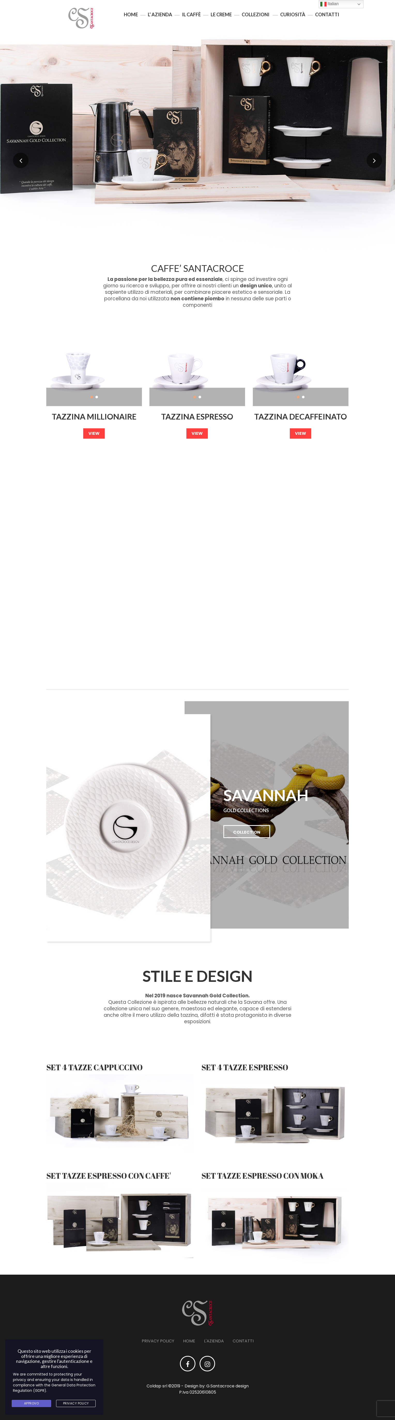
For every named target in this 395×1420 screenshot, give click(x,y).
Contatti (327, 14)
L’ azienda (160, 14)
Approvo (31, 1403)
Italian (329, 4)
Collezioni (255, 14)
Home (131, 14)
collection (246, 832)
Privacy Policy (158, 1341)
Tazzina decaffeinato (300, 416)
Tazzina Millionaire (94, 416)
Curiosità (292, 14)
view (94, 433)
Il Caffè (191, 14)
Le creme (221, 14)
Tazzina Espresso (197, 416)
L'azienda (214, 1341)
